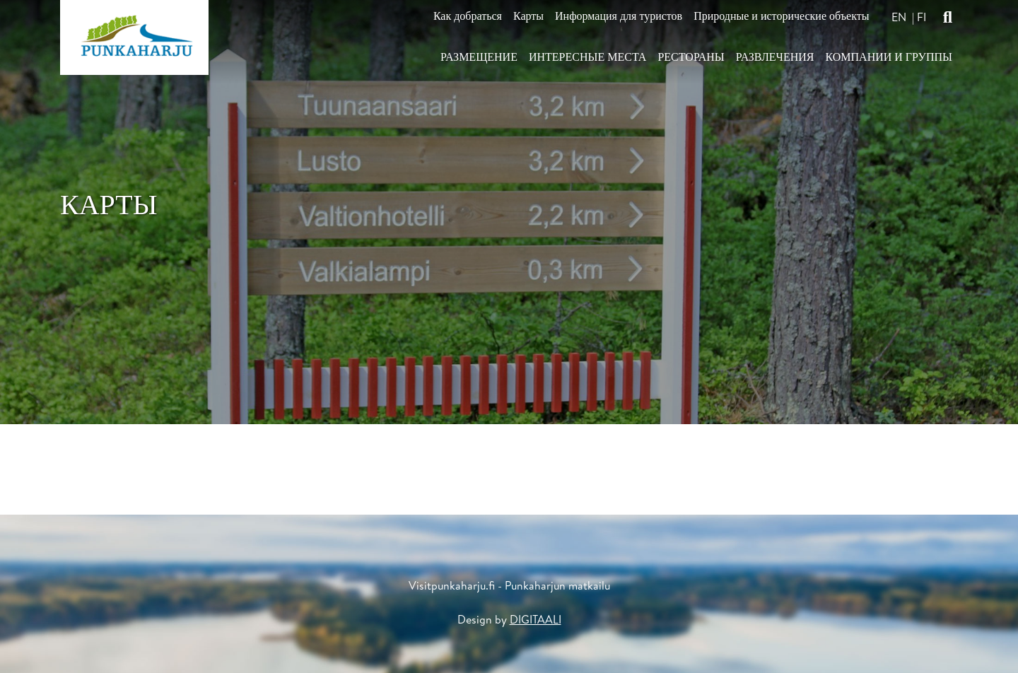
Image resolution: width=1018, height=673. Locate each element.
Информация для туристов (618, 16)
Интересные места (587, 57)
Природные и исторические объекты (781, 16)
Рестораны (690, 57)
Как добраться (467, 16)
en (898, 17)
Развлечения (775, 57)
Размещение (478, 57)
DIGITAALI (535, 619)
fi (921, 17)
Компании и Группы (888, 57)
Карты (528, 16)
